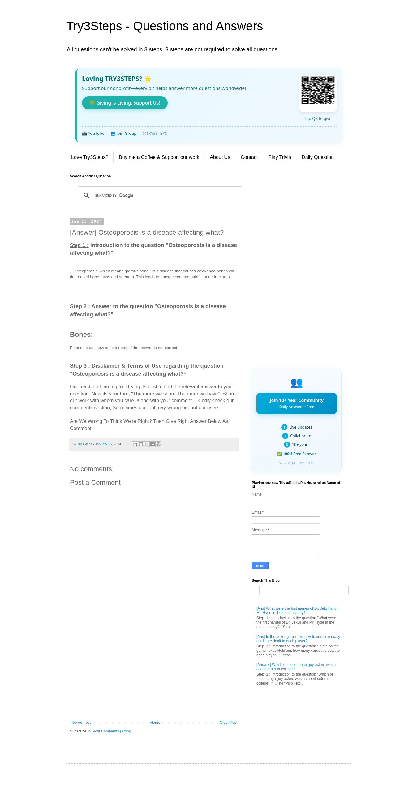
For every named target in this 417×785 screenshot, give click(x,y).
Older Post (228, 722)
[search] (159, 195)
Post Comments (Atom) (111, 731)
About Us (220, 157)
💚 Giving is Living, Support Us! (124, 103)
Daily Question (318, 157)
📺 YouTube (93, 133)
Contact (249, 157)
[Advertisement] (154, 669)
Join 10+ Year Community (297, 403)
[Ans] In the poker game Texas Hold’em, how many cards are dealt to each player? (298, 638)
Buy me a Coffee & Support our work (159, 157)
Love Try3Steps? (89, 157)
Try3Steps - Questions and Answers (164, 26)
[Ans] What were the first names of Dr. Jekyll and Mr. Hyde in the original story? (296, 610)
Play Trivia (279, 157)
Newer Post (81, 722)
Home (155, 722)
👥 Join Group (123, 133)
